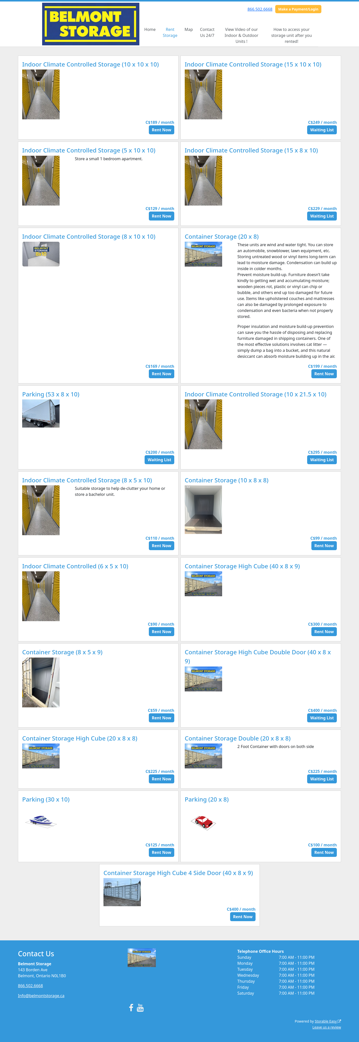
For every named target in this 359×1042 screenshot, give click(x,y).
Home (150, 29)
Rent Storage (170, 32)
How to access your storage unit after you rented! (291, 35)
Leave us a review (326, 1027)
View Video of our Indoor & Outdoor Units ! (241, 35)
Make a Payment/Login (298, 9)
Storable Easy (328, 1021)
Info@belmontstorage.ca (41, 995)
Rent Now (161, 130)
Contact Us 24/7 (207, 32)
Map (188, 29)
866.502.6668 (260, 9)
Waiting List (322, 130)
